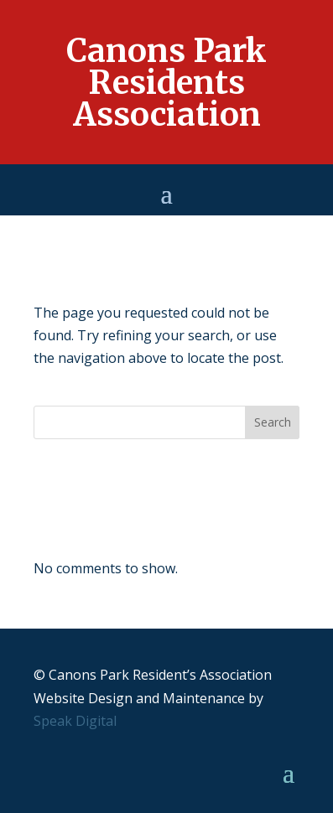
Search (272, 422)
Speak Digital (75, 721)
